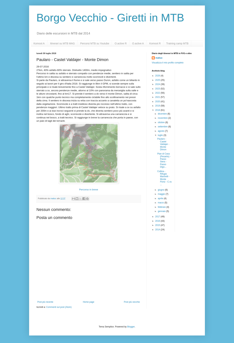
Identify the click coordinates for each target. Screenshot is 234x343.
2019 (158, 105)
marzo (161, 202)
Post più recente (45, 302)
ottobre (161, 122)
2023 (158, 88)
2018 (158, 110)
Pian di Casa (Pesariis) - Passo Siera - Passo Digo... (164, 160)
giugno (161, 190)
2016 (158, 221)
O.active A (138, 43)
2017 (158, 216)
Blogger (131, 326)
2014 (158, 229)
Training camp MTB (177, 43)
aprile (161, 198)
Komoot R (155, 43)
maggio (162, 194)
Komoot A (39, 43)
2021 (158, 97)
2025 (158, 80)
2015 (158, 225)
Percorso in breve (88, 189)
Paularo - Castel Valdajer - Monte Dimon (163, 144)
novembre (163, 118)
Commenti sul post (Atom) (59, 307)
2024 (158, 84)
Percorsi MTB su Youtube (94, 43)
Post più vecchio (132, 302)
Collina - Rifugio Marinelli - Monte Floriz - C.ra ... (164, 178)
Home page (88, 302)
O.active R (121, 43)
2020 (158, 101)
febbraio (162, 207)
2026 (158, 75)
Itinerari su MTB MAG (62, 43)
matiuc (159, 58)
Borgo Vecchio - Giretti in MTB (110, 18)
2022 (158, 93)
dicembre (163, 114)
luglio (161, 135)
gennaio (162, 211)
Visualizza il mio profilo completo (167, 62)
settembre (163, 126)
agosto (161, 131)
